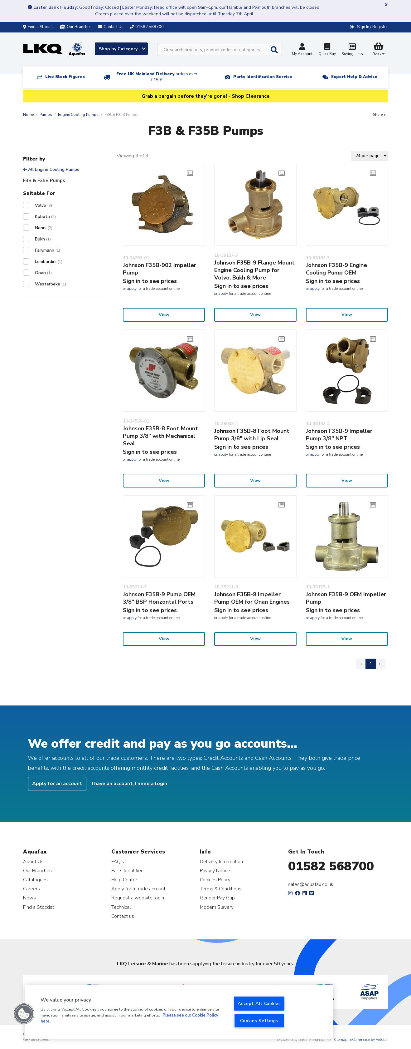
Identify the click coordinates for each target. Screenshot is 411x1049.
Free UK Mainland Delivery (156, 77)
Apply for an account (57, 783)
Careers (31, 888)
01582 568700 (331, 866)
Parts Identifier (127, 870)
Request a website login (137, 897)
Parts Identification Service (262, 77)
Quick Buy (327, 50)
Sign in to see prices (150, 281)
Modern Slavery (217, 907)
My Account (302, 50)
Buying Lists (352, 50)
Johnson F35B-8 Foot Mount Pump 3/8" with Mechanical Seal (160, 436)
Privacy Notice (215, 870)
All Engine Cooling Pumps (51, 169)
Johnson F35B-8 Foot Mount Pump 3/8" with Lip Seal (251, 434)
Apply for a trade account (138, 888)
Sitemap (340, 1039)
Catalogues (35, 879)
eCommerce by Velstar (369, 1039)
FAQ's (117, 861)
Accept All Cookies (259, 1003)
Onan (43, 273)
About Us (33, 861)
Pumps (46, 114)
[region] (179, 1012)
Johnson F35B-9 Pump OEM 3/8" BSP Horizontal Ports (159, 598)
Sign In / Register (372, 27)
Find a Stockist (38, 27)
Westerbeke (50, 284)
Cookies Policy (215, 879)
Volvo (43, 205)
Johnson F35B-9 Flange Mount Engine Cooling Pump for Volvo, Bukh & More (254, 270)
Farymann (47, 250)
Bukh (43, 239)
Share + (379, 114)
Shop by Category (122, 49)
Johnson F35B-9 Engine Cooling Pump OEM (336, 268)
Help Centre (124, 879)
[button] (24, 1014)
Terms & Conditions (220, 888)
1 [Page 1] (371, 664)
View (164, 315)
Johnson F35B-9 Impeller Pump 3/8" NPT (339, 434)
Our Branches (76, 27)
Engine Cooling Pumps (78, 114)
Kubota (45, 217)
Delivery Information (221, 861)
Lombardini (48, 262)
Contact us (122, 916)
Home (28, 114)
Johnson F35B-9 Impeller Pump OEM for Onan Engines (252, 598)
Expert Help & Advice (354, 77)
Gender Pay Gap (217, 897)
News (29, 897)
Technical (121, 907)
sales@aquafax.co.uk (310, 884)
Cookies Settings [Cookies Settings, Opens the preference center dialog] (259, 1020)
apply (132, 288)
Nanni (43, 228)
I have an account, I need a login (129, 783)
